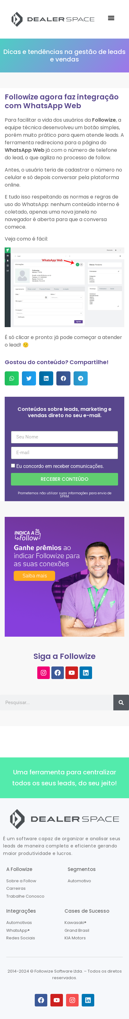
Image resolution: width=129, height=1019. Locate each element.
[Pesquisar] (121, 702)
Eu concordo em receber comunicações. (60, 466)
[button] (111, 18)
